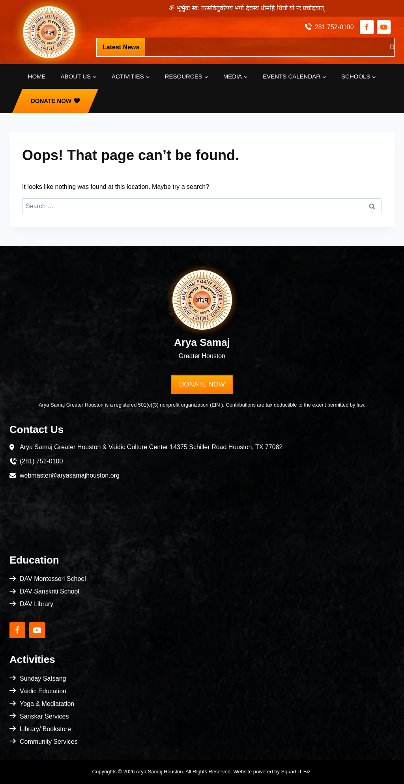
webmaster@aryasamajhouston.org (70, 475)
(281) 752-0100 (41, 461)
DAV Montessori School (53, 578)
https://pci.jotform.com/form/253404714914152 (251, 47)
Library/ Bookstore (45, 729)
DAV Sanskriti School (49, 591)
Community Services (49, 741)
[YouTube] (384, 27)
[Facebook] (367, 27)
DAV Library (36, 604)
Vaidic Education (43, 691)
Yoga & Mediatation (47, 703)
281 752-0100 (334, 27)
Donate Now (51, 100)
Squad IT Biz (295, 772)
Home (37, 76)
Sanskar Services (44, 716)
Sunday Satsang (43, 678)
